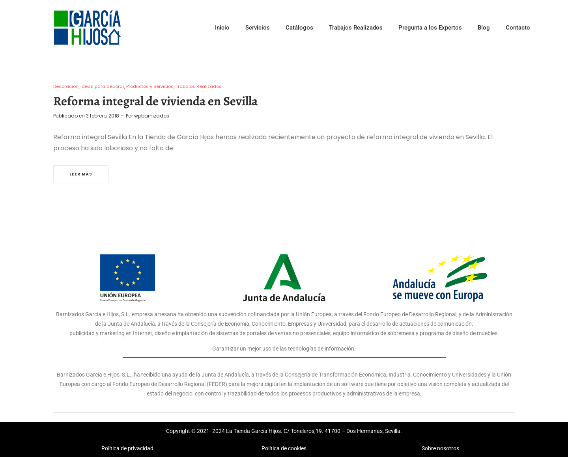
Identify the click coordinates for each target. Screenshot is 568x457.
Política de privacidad (127, 448)
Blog (484, 27)
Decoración (65, 86)
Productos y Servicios (150, 86)
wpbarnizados (151, 115)
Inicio (222, 27)
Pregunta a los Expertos (430, 27)
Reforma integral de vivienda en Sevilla (155, 101)
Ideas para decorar (102, 86)
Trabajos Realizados (356, 27)
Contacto (518, 27)
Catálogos (299, 27)
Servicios (257, 27)
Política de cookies (284, 448)
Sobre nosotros (440, 448)
